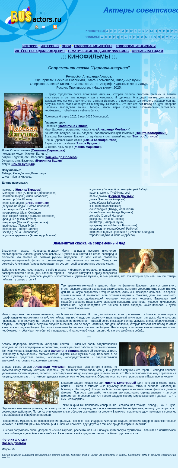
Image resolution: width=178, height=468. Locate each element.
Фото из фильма (14, 439)
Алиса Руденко (88, 143)
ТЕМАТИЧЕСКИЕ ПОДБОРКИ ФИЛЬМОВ (98, 51)
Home (36, 27)
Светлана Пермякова (48, 150)
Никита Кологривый (151, 133)
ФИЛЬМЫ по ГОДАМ (147, 51)
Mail (43, 27)
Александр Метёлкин (113, 129)
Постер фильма (14, 443)
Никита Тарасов (28, 189)
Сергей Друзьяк (121, 196)
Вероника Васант (49, 160)
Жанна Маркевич (88, 147)
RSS (55, 27)
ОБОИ (66, 46)
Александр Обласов (61, 157)
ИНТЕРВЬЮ (50, 46)
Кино (34, 14)
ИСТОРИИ (30, 46)
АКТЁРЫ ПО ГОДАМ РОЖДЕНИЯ (40, 51)
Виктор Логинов (145, 136)
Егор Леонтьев (36, 203)
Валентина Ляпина (73, 126)
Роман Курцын (22, 164)
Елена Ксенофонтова (100, 140)
